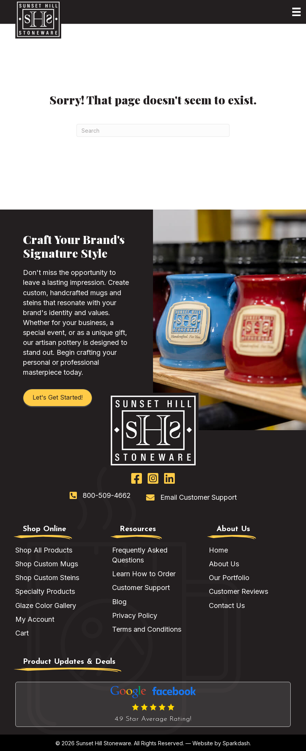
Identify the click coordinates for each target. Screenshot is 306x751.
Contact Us (227, 605)
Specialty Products (45, 591)
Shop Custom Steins (47, 578)
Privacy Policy (134, 615)
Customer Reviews (238, 591)
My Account (34, 619)
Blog (119, 602)
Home (218, 550)
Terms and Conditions (146, 629)
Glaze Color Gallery (45, 605)
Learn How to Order (144, 574)
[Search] (153, 130)
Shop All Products (43, 550)
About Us (224, 564)
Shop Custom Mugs (46, 564)
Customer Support (141, 588)
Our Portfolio (229, 578)
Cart (22, 633)
